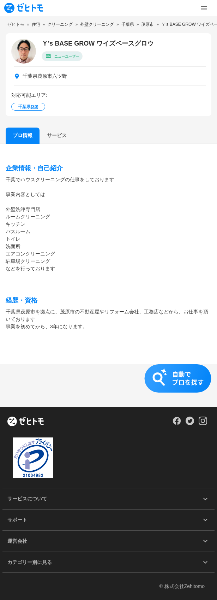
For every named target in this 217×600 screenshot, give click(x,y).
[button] (108, 385)
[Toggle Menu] (204, 8)
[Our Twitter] (189, 423)
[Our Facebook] (176, 423)
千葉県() (28, 106)
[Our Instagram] (203, 423)
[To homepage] (23, 8)
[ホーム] (25, 422)
